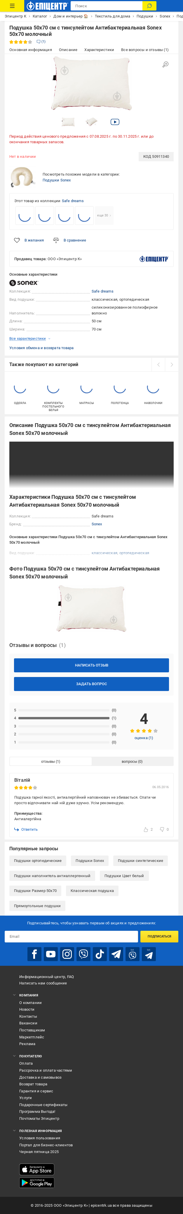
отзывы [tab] (48, 761)
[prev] (158, 364)
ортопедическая (134, 553)
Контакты (28, 1016)
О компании (30, 1002)
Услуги (25, 1098)
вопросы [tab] (129, 761)
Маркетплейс (31, 1037)
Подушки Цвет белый (124, 876)
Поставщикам (32, 1030)
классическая (104, 553)
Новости (26, 1009)
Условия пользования (39, 1138)
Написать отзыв (91, 665)
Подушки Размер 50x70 (35, 890)
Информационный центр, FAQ (46, 977)
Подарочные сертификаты (43, 1105)
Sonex (97, 524)
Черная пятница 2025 (39, 1152)
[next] (171, 364)
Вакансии (28, 1023)
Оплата (26, 1063)
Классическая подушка (92, 890)
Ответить (26, 829)
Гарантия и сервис (36, 1091)
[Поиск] (149, 6)
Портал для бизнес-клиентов (46, 1145)
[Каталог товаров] (12, 6)
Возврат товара (33, 1084)
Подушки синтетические (140, 860)
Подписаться (159, 936)
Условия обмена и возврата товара (41, 348)
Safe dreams (73, 201)
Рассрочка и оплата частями (45, 1070)
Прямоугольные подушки (37, 906)
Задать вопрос (91, 684)
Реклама (27, 1044)
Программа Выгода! (37, 1111)
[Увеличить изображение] (165, 64)
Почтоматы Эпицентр (39, 1118)
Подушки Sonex (57, 180)
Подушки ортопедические (38, 860)
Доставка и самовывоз (40, 1077)
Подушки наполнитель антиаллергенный (52, 876)
